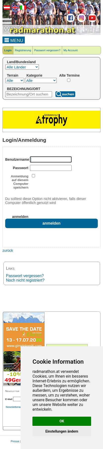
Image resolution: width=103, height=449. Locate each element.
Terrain (12, 75)
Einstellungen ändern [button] (61, 431)
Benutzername (16, 159)
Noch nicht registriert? (25, 280)
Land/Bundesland (21, 62)
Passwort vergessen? (47, 50)
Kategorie (34, 75)
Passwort (20, 168)
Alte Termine (69, 75)
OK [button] (61, 421)
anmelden (20, 217)
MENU (13, 40)
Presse (15, 441)
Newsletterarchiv (16, 406)
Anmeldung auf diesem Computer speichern (19, 181)
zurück (7, 250)
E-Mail (8, 399)
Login (8, 50)
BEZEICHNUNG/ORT (23, 89)
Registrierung (23, 50)
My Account (71, 50)
